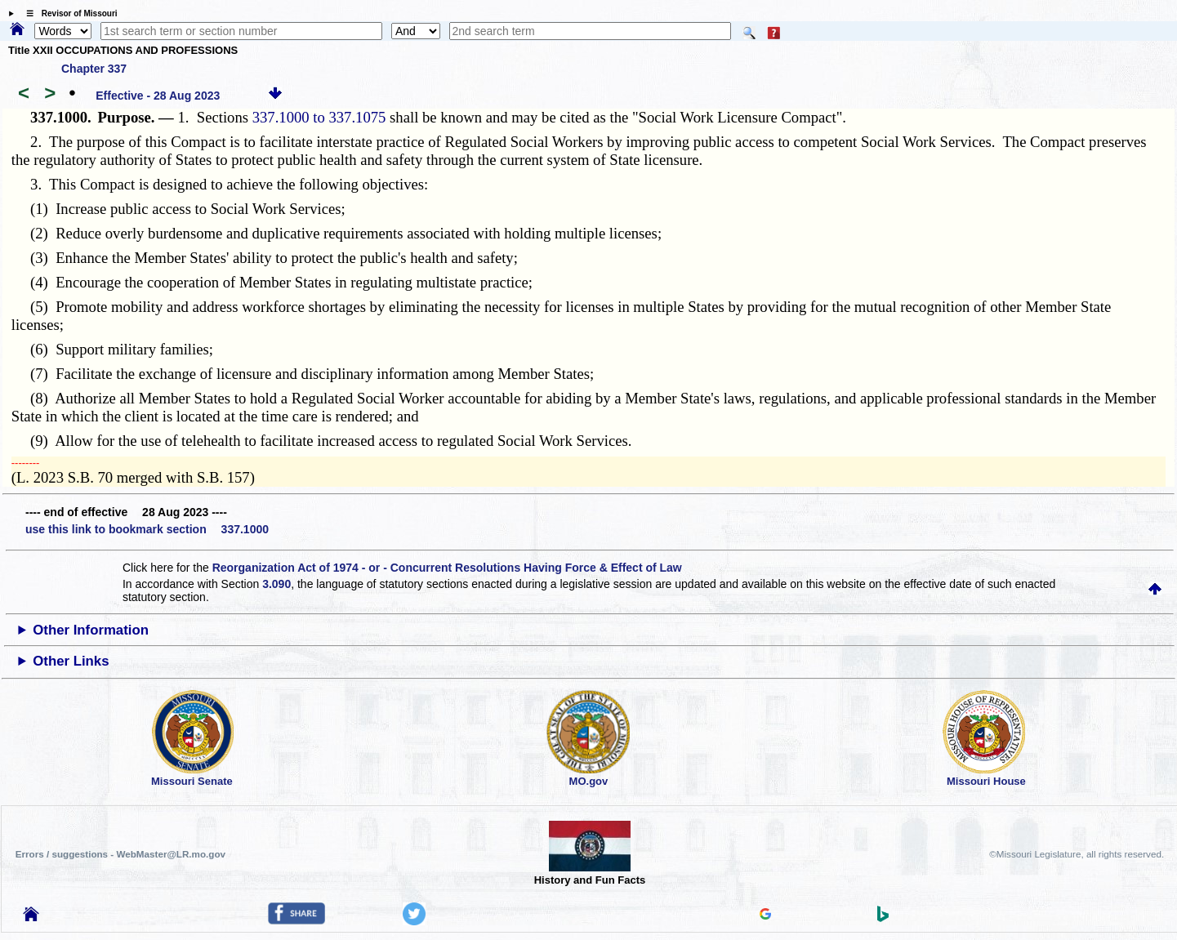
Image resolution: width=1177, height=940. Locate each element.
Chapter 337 (94, 68)
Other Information (91, 630)
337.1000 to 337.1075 (319, 117)
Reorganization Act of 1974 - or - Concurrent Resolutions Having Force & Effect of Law (447, 567)
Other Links (71, 661)
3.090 (276, 583)
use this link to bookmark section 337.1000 (147, 529)
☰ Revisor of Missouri (68, 13)
